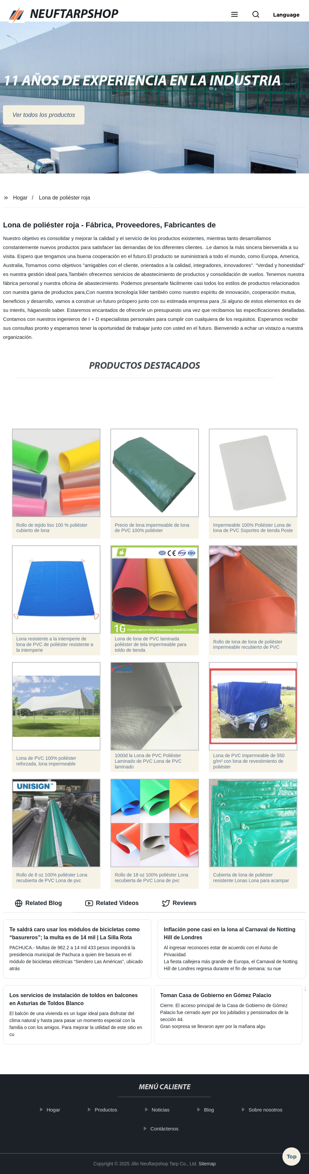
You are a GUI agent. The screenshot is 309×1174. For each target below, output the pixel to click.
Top (292, 1154)
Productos (110, 1109)
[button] (234, 15)
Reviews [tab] (179, 903)
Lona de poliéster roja (64, 197)
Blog (214, 1109)
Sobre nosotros (270, 1109)
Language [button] (286, 15)
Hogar (20, 197)
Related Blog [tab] (38, 903)
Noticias (165, 1109)
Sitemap (207, 1163)
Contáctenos (169, 1128)
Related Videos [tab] (112, 903)
